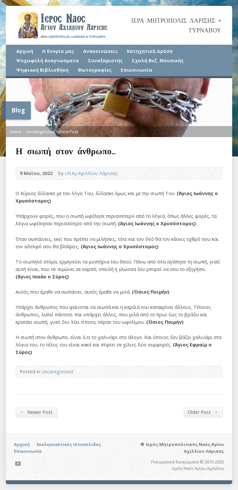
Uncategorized (40, 131)
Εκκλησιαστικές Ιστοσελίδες (69, 444)
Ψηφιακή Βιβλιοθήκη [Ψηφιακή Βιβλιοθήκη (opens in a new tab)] (42, 70)
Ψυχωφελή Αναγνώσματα (47, 60)
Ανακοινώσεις (100, 51)
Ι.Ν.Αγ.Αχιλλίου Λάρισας (91, 173)
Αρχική (24, 51)
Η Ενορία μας (58, 51)
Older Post (203, 412)
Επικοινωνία (136, 70)
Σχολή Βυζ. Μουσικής (158, 60)
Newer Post (36, 412)
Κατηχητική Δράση (150, 51)
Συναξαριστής (105, 60)
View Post (68, 131)
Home (15, 131)
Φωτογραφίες (94, 70)
